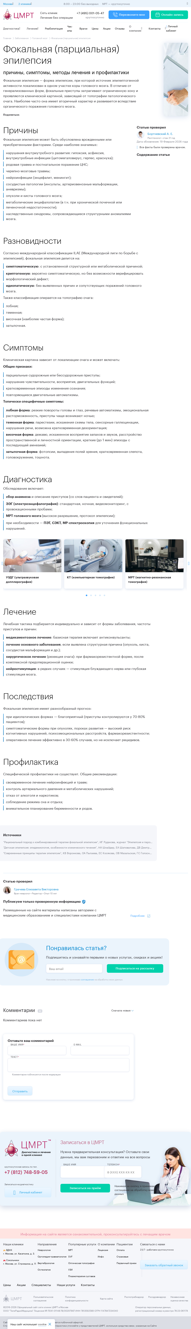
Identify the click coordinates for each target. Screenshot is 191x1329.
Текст (14, 1056)
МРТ (70, 1250)
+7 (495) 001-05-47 (90, 12)
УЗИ (70, 1269)
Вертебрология (46, 1263)
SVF (70, 1256)
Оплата (120, 1250)
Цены (95, 28)
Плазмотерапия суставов (81, 1276)
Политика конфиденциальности (76, 1298)
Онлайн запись (169, 15)
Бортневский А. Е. (160, 133)
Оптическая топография (81, 1263)
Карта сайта (106, 1298)
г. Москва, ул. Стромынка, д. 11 (19, 1261)
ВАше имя (17, 1044)
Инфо (101, 1256)
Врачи (83, 28)
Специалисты (41, 1284)
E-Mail (78, 1044)
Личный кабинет (172, 28)
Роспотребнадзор (134, 1296)
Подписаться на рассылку (135, 968)
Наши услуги (66, 1284)
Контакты (155, 28)
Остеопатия (44, 1269)
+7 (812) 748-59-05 (26, 1172)
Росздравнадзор (157, 1296)
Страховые (122, 1256)
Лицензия (103, 1250)
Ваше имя (69, 1164)
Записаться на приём (83, 1188)
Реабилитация (54, 28)
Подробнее (137, 915)
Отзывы (120, 28)
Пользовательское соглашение (43, 1298)
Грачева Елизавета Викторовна (36, 888)
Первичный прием (126, 1263)
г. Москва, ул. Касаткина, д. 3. (19, 1251)
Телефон (120, 1164)
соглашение (87, 979)
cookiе (42, 1324)
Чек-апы (70, 28)
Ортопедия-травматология (52, 1256)
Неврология (44, 1250)
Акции (106, 28)
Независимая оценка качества (179, 1298)
